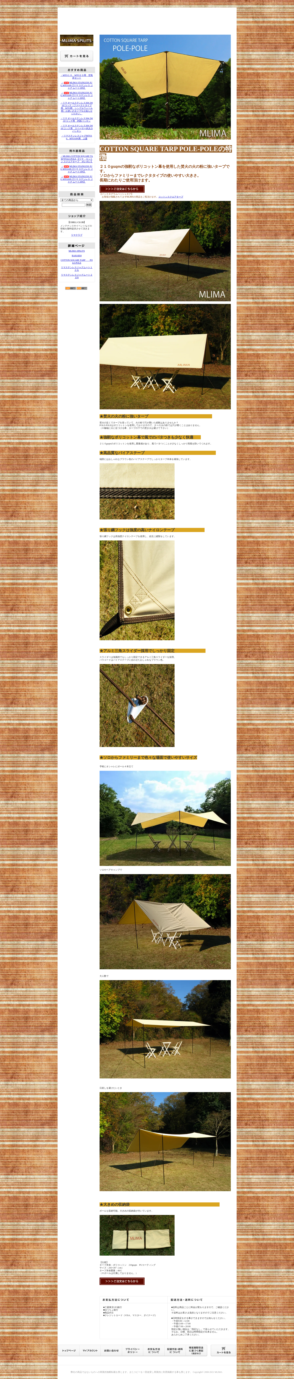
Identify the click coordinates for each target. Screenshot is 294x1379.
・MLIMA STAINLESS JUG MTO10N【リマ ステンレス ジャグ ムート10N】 (77, 85)
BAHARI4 (77, 255)
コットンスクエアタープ (170, 197)
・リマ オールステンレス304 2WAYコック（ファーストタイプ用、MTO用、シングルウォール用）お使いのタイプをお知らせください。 (76, 108)
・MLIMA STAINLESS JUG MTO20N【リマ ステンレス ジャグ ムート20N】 (77, 95)
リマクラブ (76, 235)
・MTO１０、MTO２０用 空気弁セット (77, 76)
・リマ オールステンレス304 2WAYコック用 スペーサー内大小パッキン (76, 128)
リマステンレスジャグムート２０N (76, 276)
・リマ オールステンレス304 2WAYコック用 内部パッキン (76, 119)
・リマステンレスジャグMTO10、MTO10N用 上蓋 (76, 137)
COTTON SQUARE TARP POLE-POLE (77, 261)
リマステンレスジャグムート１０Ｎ (76, 269)
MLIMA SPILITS (77, 251)
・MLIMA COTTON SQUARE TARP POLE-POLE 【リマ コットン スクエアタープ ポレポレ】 (77, 159)
